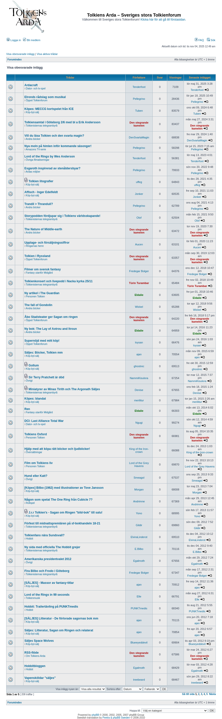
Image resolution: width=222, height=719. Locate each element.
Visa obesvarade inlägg (20, 53)
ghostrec (139, 366)
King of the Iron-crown (139, 450)
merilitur (139, 400)
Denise (139, 389)
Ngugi (139, 422)
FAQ (199, 40)
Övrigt (29, 380)
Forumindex (14, 59)
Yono (139, 513)
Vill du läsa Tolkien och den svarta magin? (54, 135)
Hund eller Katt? (36, 476)
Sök (211, 40)
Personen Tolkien (35, 296)
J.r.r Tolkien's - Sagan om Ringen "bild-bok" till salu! (65, 512)
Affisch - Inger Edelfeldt (41, 192)
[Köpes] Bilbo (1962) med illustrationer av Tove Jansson (64, 487)
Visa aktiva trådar (47, 53)
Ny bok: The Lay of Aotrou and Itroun (51, 329)
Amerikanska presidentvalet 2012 (48, 559)
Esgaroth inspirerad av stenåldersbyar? (53, 168)
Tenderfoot (139, 86)
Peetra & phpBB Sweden (116, 717)
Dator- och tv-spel (36, 88)
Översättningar (34, 452)
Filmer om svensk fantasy (43, 269)
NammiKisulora (139, 378)
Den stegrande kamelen (139, 124)
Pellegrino (139, 98)
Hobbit (29, 538)
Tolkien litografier (40, 181)
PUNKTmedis (139, 608)
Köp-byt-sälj (32, 112)
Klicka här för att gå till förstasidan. (163, 19)
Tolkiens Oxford (36, 434)
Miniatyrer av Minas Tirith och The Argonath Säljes (64, 389)
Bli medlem (31, 40)
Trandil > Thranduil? (39, 204)
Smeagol (139, 477)
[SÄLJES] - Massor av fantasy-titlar (49, 583)
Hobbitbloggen (35, 666)
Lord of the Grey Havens (139, 464)
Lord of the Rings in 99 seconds (47, 594)
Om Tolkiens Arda (35, 656)
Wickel (139, 306)
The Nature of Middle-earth (43, 229)
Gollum (33, 365)
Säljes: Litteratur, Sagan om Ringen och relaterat (59, 630)
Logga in (14, 40)
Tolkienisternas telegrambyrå (41, 125)
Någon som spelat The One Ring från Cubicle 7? (59, 499)
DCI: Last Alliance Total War (44, 421)
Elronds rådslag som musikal (45, 97)
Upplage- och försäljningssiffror (47, 242)
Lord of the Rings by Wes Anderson (50, 156)
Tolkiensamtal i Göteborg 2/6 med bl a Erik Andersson (63, 122)
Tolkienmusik (33, 598)
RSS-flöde (32, 652)
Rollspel (30, 503)
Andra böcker (33, 139)
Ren (27, 409)
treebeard (139, 679)
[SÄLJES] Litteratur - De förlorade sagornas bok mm (61, 618)
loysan (139, 342)
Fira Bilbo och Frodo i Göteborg (47, 571)
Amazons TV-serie (36, 149)
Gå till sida (188, 694)
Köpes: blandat (35, 398)
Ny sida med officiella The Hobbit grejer (52, 547)
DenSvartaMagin (139, 137)
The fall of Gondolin (39, 305)
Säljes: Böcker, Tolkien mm (44, 352)
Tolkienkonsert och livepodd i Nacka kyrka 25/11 (59, 281)
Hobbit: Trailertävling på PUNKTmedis (51, 606)
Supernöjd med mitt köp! (42, 340)
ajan (139, 354)
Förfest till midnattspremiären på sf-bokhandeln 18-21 (62, 523)
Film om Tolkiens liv (39, 463)
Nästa (212, 694)
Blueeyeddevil (139, 642)
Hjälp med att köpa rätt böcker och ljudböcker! (57, 449)
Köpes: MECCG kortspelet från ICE (49, 109)
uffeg (139, 181)
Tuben (139, 110)
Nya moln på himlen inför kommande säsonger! (58, 146)
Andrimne (139, 501)
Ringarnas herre (35, 246)
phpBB (95, 715)
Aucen (139, 244)
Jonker (139, 193)
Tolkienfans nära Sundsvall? (45, 535)
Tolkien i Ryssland (37, 256)
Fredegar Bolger (139, 271)
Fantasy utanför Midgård (39, 272)
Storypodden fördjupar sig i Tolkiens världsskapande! (63, 216)
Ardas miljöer (33, 171)
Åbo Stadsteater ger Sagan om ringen (51, 317)
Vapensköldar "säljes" (40, 678)
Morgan (138, 489)
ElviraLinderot (139, 537)
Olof (139, 217)
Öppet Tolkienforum (37, 100)
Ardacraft (31, 85)
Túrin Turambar (139, 283)
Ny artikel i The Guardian (42, 293)
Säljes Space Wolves (39, 640)
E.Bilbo (139, 548)
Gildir (139, 525)
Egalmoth (139, 560)
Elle (139, 596)
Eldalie (139, 294)
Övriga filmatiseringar (37, 159)
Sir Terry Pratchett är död (46, 377)
